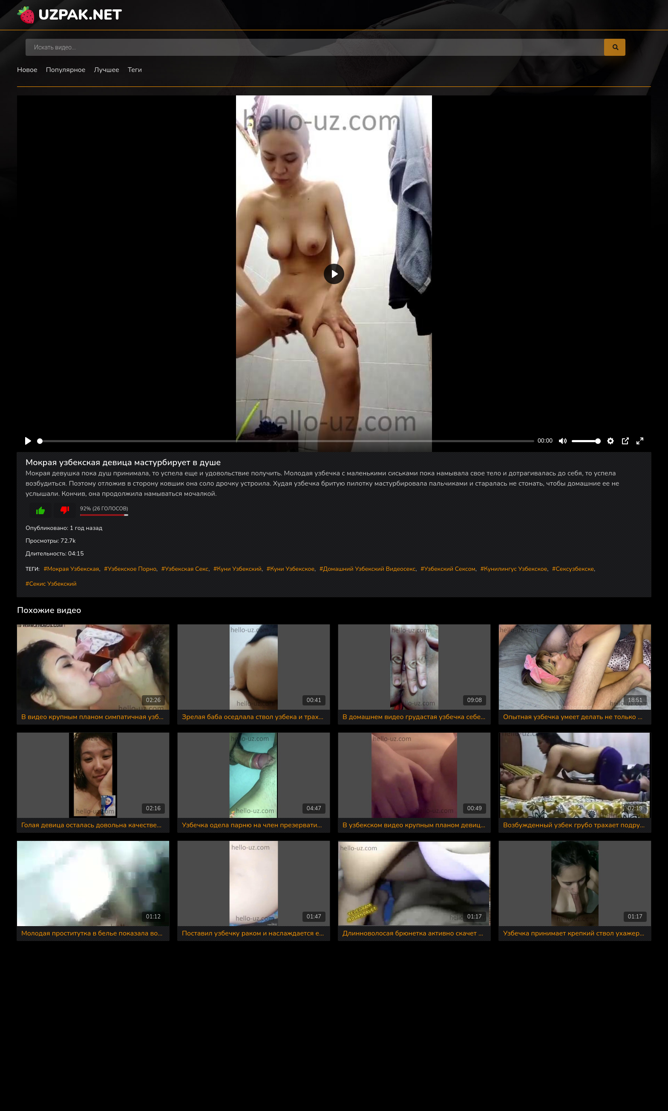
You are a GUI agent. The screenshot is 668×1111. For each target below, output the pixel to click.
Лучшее (106, 70)
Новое (27, 70)
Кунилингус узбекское (515, 569)
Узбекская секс (186, 569)
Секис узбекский (52, 584)
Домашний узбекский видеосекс (369, 569)
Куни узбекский (239, 569)
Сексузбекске (575, 569)
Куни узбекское (292, 569)
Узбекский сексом (449, 569)
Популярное (66, 70)
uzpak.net (80, 14)
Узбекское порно (132, 569)
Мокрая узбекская (73, 569)
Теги (135, 70)
